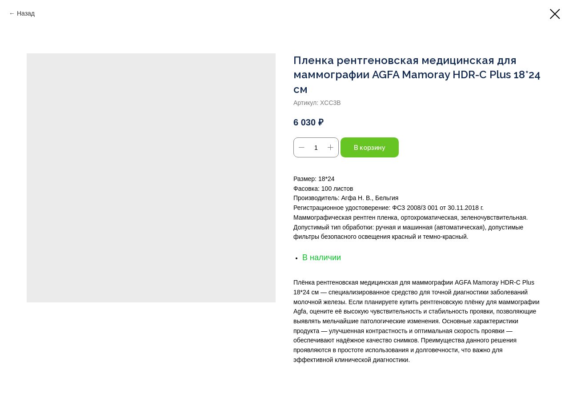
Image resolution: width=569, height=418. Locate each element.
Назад (26, 13)
